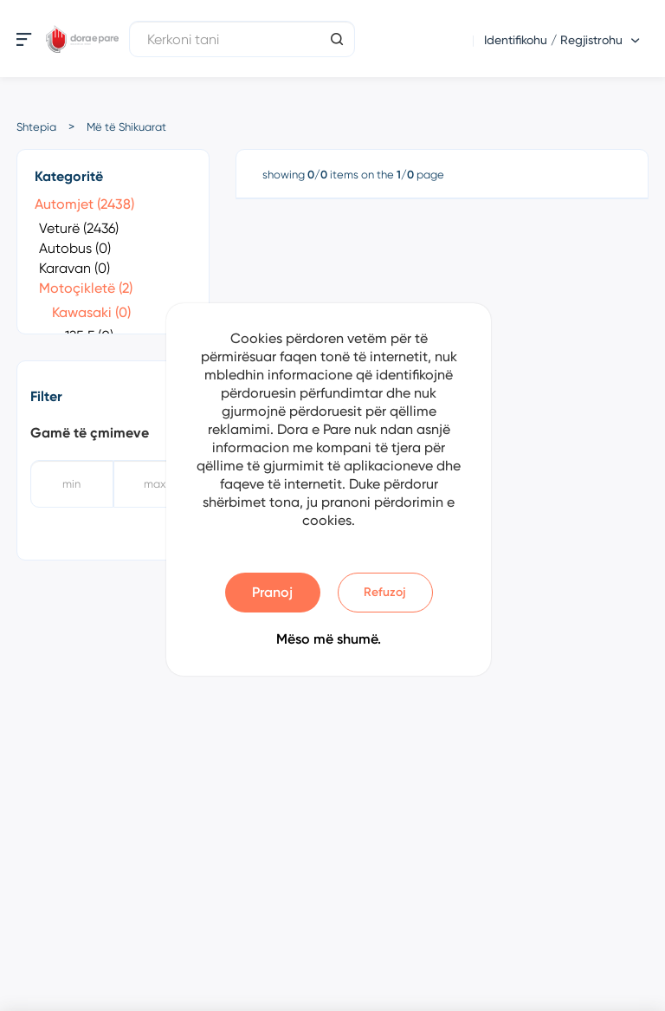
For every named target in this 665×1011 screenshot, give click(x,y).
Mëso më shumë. (328, 639)
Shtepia (36, 126)
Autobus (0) (75, 248)
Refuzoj (385, 592)
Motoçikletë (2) (85, 288)
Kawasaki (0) (91, 312)
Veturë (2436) (79, 228)
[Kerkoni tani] (242, 39)
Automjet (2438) (84, 204)
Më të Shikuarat (126, 126)
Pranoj (272, 592)
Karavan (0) (74, 268)
